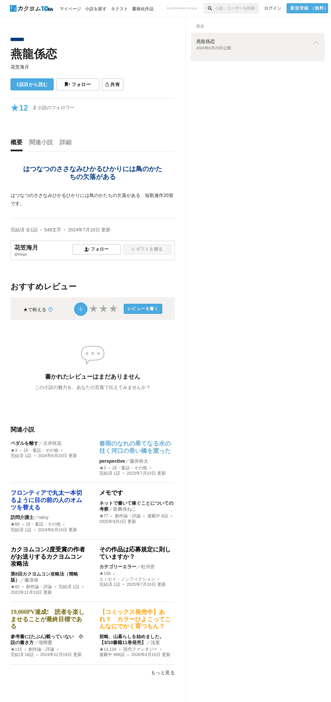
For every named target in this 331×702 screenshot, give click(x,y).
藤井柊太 (139, 461)
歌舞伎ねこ (124, 509)
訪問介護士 (22, 517)
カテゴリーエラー (117, 566)
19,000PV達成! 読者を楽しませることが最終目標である (48, 619)
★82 (15, 587)
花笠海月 (20, 67)
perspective (112, 461)
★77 (103, 516)
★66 (15, 524)
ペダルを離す (24, 443)
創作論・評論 (128, 516)
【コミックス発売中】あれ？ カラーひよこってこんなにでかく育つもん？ (135, 619)
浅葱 (155, 642)
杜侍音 (148, 566)
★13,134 (108, 649)
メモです (111, 493)
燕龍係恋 (34, 53)
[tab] (18, 144)
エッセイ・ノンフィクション (127, 579)
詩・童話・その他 (41, 450)
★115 (16, 649)
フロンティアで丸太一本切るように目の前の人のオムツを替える (46, 500)
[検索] (209, 8)
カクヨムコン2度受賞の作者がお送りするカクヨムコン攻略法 (48, 556)
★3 (14, 450)
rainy (43, 517)
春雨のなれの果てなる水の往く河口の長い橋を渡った (135, 447)
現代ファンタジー (140, 649)
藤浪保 (31, 580)
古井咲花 (52, 443)
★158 (105, 573)
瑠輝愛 (45, 642)
